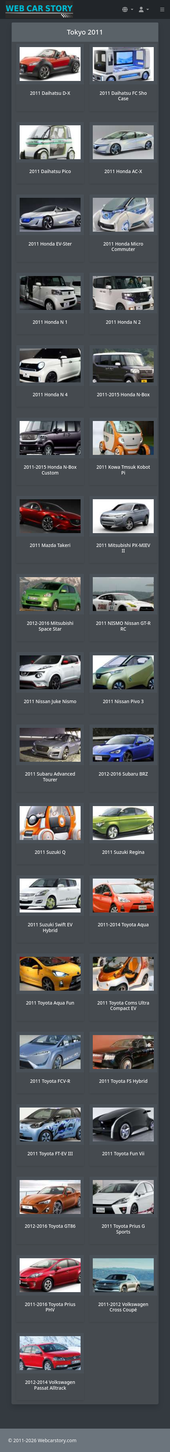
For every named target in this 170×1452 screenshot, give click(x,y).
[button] (128, 9)
